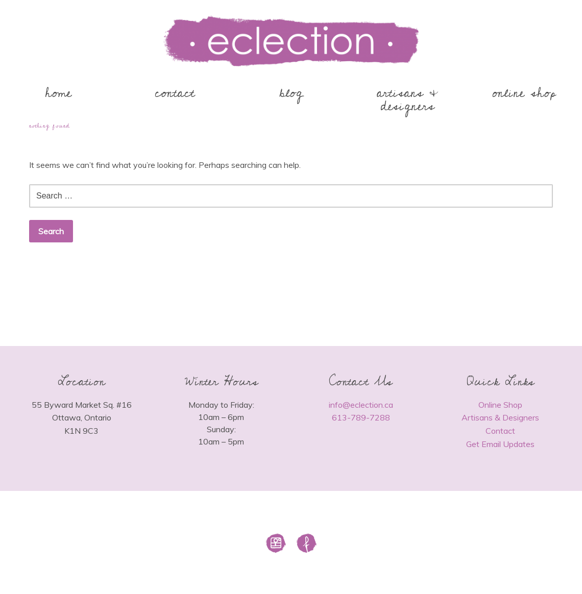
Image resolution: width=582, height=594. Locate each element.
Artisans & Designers (500, 417)
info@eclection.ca (361, 405)
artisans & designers (408, 100)
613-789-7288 (361, 417)
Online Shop (500, 405)
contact (175, 93)
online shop (524, 93)
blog (291, 93)
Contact (500, 431)
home (58, 93)
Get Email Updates (500, 444)
